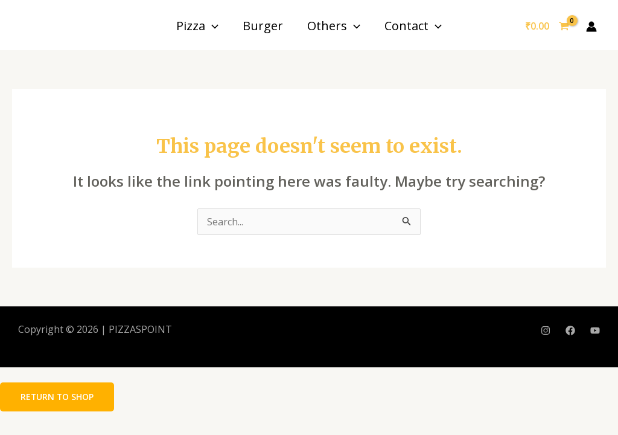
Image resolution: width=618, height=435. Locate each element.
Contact (413, 26)
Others (333, 26)
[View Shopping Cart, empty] (547, 27)
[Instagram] (545, 330)
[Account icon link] (591, 26)
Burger (263, 26)
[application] (211, 26)
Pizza (197, 26)
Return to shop (58, 396)
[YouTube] (595, 330)
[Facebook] (570, 330)
